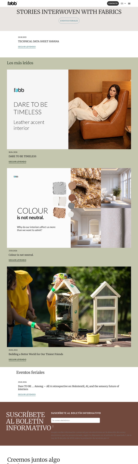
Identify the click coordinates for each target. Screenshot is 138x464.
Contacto (113, 3)
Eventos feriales (69, 20)
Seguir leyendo (27, 46)
